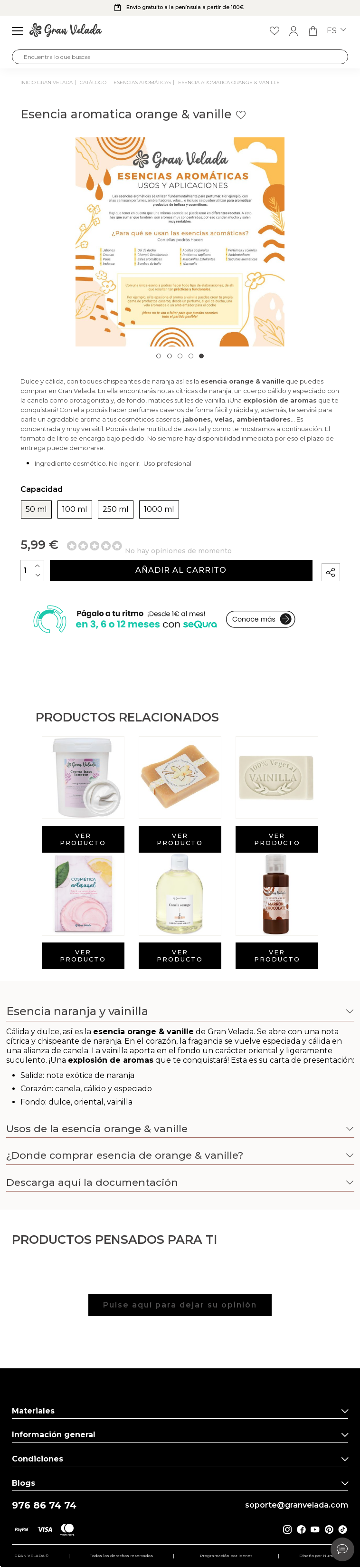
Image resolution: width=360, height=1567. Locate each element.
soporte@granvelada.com (296, 1505)
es (336, 31)
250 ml (116, 509)
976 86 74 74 (44, 1505)
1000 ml (159, 509)
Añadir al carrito (181, 570)
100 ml (74, 509)
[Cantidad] (32, 570)
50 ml (36, 509)
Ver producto (83, 839)
